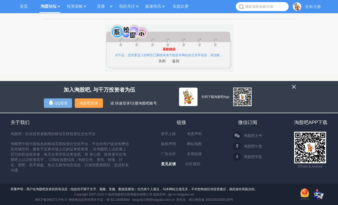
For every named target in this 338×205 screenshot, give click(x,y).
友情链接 (194, 154)
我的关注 (127, 6)
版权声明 (168, 144)
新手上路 (168, 134)
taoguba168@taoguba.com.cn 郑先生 (159, 200)
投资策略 (75, 6)
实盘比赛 (181, 6)
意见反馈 (168, 164)
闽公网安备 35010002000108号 (211, 200)
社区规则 (192, 164)
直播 (101, 6)
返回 (176, 61)
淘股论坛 (49, 6)
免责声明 (194, 134)
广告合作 (168, 154)
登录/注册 (313, 6)
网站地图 (194, 144)
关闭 (162, 61)
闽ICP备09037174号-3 (51, 200)
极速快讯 (153, 6)
